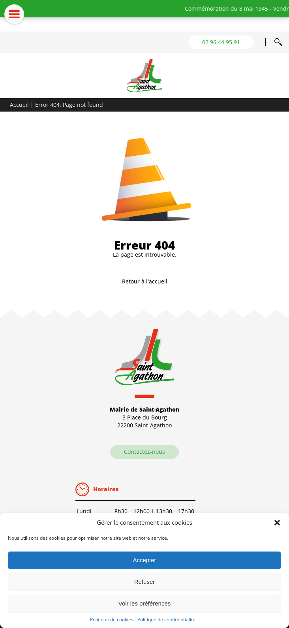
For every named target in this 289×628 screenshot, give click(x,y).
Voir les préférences (144, 603)
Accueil (19, 104)
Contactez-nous (144, 451)
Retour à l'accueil (144, 281)
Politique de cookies (111, 619)
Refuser (144, 581)
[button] (277, 523)
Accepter (144, 560)
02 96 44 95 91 (221, 42)
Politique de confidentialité (166, 619)
